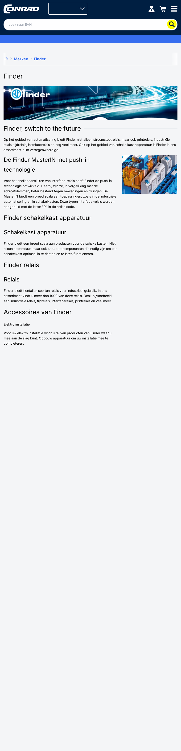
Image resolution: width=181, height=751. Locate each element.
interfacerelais (39, 145)
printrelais (144, 139)
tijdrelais (19, 145)
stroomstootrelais (106, 139)
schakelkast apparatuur (133, 145)
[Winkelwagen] (163, 8)
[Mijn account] (151, 8)
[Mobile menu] (174, 8)
